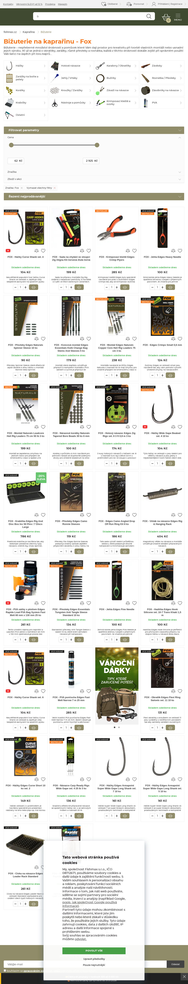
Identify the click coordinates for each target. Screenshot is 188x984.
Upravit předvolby (94, 959)
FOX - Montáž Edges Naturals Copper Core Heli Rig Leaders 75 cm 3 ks (116, 348)
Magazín (62, 4)
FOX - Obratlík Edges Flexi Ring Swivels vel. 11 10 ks (162, 699)
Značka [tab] (12, 172)
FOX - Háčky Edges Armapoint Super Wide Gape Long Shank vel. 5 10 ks (162, 788)
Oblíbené (113, 4)
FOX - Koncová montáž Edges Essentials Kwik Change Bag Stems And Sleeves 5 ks (71, 348)
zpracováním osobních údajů (42, 971)
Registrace (176, 4)
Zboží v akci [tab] (15, 179)
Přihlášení (163, 4)
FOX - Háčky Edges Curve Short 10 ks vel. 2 (25, 787)
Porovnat (136, 4)
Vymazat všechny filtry (39, 188)
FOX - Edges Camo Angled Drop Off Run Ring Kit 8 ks (117, 522)
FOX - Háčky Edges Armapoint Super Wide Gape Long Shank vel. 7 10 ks (116, 788)
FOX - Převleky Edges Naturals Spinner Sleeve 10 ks (25, 346)
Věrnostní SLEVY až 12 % (29, 4)
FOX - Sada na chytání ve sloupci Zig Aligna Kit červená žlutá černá (71, 258)
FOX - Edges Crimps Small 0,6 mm (162, 345)
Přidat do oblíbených (43, 250)
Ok (184, 976)
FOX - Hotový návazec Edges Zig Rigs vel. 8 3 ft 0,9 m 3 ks (116, 434)
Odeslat (175, 964)
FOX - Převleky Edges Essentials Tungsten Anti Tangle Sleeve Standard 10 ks (71, 612)
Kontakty (8, 4)
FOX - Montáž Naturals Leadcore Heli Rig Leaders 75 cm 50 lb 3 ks (25, 434)
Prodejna (50, 4)
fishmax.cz (16, 18)
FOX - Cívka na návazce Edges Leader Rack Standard (25, 875)
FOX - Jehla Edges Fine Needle (116, 609)
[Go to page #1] (114, 727)
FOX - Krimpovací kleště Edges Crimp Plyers (116, 258)
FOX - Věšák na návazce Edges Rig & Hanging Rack (162, 522)
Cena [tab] (11, 137)
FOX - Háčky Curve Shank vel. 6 (26, 697)
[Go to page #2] (119, 727)
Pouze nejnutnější (94, 965)
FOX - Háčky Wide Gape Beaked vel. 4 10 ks (162, 434)
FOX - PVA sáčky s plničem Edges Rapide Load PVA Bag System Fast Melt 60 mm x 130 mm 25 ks (25, 612)
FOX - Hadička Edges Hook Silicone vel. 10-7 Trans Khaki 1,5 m (162, 612)
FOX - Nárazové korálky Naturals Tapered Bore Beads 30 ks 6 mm (71, 434)
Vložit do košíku (34, 287)
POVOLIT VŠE (94, 951)
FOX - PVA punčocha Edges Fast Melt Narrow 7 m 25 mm (71, 699)
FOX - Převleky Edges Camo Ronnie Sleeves (71, 522)
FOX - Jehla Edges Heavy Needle (162, 257)
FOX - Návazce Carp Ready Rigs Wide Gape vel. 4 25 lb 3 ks (71, 787)
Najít (148, 16)
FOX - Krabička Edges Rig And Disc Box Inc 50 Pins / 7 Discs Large (25, 524)
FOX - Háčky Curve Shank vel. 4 (26, 257)
